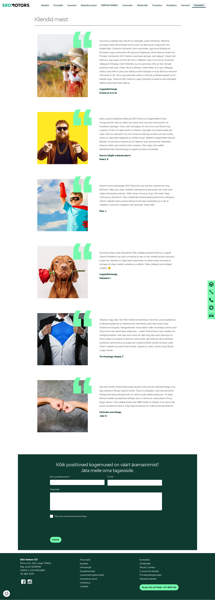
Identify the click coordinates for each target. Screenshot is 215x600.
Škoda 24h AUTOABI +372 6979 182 (159, 587)
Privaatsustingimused (150, 574)
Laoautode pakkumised (92, 574)
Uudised (84, 586)
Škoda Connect (147, 567)
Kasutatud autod (89, 5)
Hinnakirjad (85, 567)
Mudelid (45, 5)
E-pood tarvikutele (149, 571)
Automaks (127, 5)
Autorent (185, 5)
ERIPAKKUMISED (109, 5)
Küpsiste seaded (148, 578)
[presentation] (72, 528)
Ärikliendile (142, 5)
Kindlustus (171, 5)
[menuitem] (45, 5)
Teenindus (157, 5)
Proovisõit (58, 5)
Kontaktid (199, 5)
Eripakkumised (87, 571)
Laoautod (71, 5)
